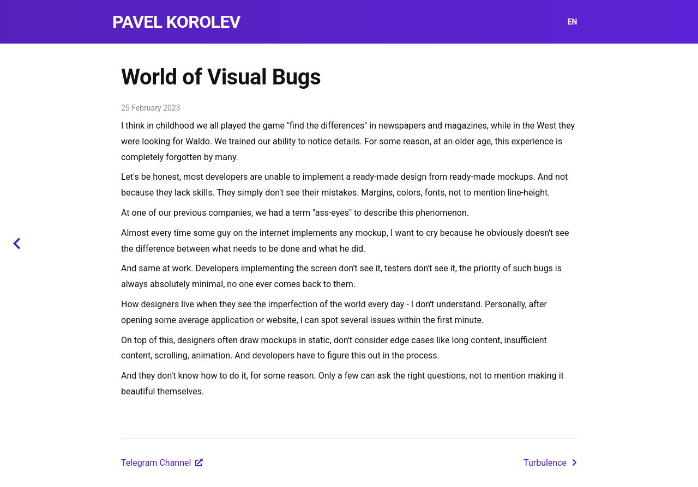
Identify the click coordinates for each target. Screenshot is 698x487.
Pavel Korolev (176, 21)
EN (572, 21)
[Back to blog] (16, 243)
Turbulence (550, 463)
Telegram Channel (162, 463)
